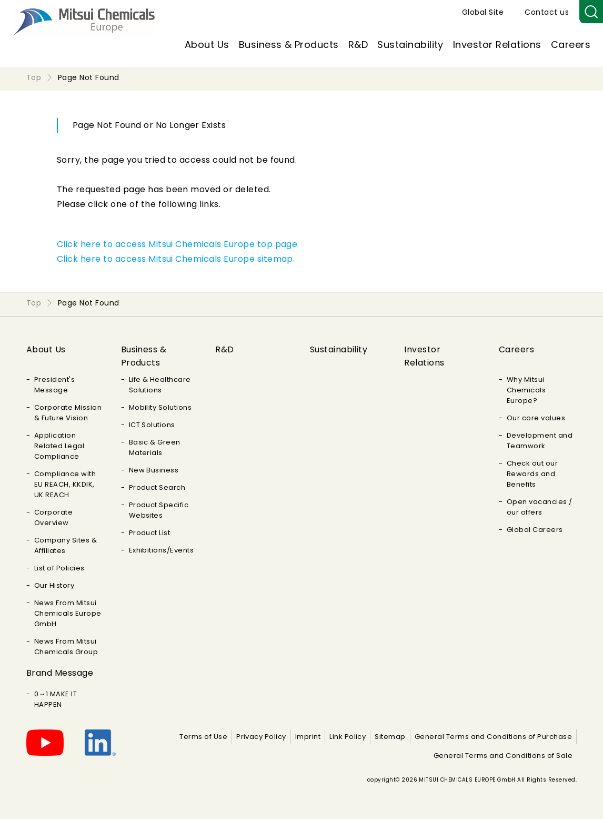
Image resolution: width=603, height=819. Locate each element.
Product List (149, 533)
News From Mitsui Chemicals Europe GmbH (68, 613)
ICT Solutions (152, 425)
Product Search (157, 487)
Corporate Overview (53, 517)
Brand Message (59, 673)
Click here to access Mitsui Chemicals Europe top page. (178, 244)
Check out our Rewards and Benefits (532, 473)
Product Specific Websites (159, 510)
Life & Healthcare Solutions (160, 384)
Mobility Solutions (160, 407)
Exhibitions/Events (161, 550)
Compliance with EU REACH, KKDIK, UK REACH (65, 484)
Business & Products (289, 44)
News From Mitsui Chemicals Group (66, 646)
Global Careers (535, 530)
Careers (570, 44)
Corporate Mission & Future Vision (68, 412)
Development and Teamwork (539, 440)
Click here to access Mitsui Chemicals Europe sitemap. (176, 259)
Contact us (547, 12)
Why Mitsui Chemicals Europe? (526, 390)
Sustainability (410, 44)
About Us (207, 44)
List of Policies (59, 568)
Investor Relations (497, 44)
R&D (358, 44)
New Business (154, 470)
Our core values (536, 418)
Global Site (483, 12)
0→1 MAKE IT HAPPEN (55, 699)
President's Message (54, 384)
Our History (54, 585)
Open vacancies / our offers (539, 507)
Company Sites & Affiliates (65, 545)
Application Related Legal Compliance (59, 445)
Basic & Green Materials (154, 447)
